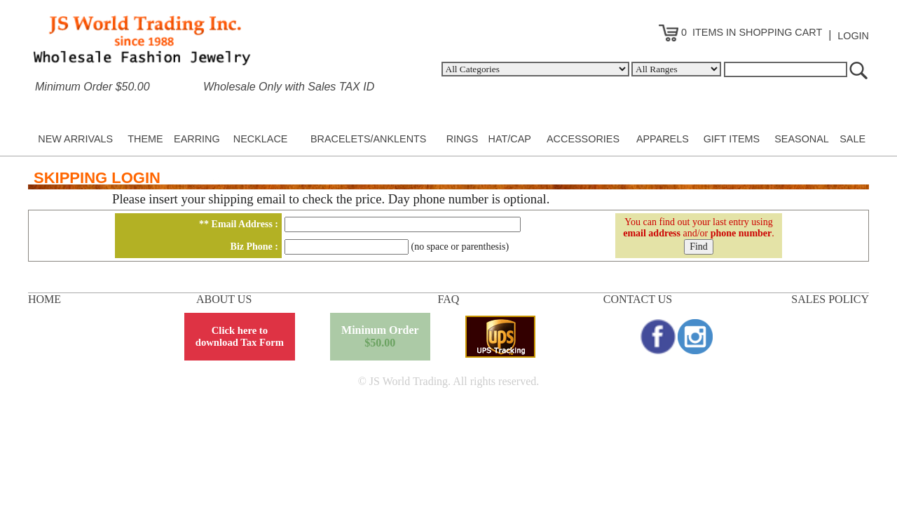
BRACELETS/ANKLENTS (368, 138)
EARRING (197, 138)
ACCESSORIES (583, 138)
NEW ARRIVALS (75, 138)
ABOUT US (224, 299)
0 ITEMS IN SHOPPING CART (740, 32)
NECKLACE (260, 138)
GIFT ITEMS (732, 138)
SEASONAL (801, 138)
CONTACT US (637, 299)
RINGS (462, 138)
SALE (852, 138)
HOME (44, 299)
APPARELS (662, 138)
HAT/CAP (509, 138)
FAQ (449, 299)
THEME (145, 138)
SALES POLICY (830, 299)
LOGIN (853, 35)
